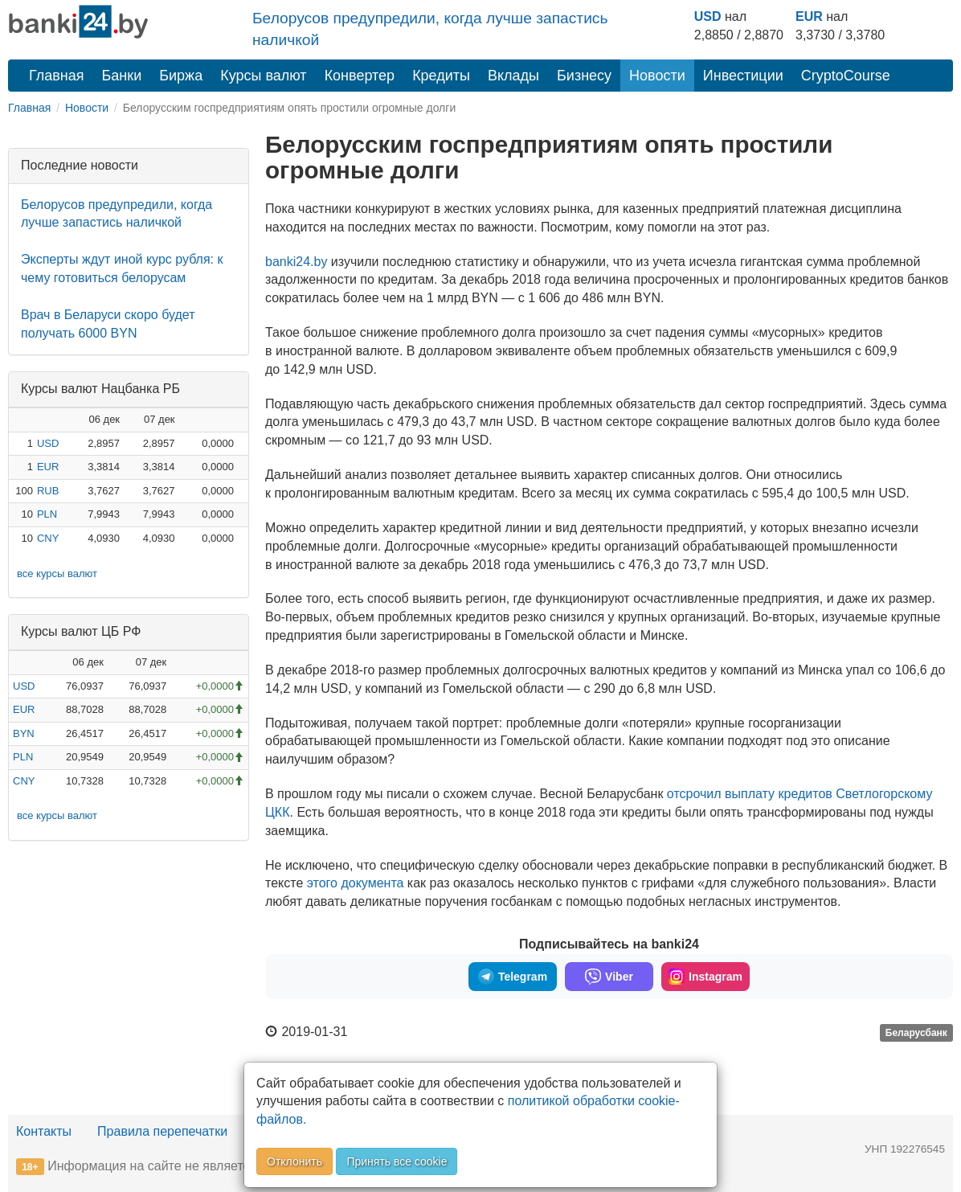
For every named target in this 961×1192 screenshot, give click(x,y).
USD (708, 16)
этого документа (355, 883)
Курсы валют (263, 76)
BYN (24, 733)
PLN (47, 514)
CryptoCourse (845, 76)
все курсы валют (57, 573)
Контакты (44, 1131)
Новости (657, 76)
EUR (809, 16)
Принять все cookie (396, 1161)
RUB (48, 491)
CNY (48, 538)
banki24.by (296, 261)
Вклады (513, 76)
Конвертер (360, 76)
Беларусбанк (916, 1032)
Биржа (180, 76)
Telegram (512, 977)
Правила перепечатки (162, 1131)
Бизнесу (584, 76)
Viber (609, 977)
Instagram (705, 977)
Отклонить (294, 1161)
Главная (56, 76)
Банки (122, 76)
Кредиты (441, 76)
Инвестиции (743, 76)
